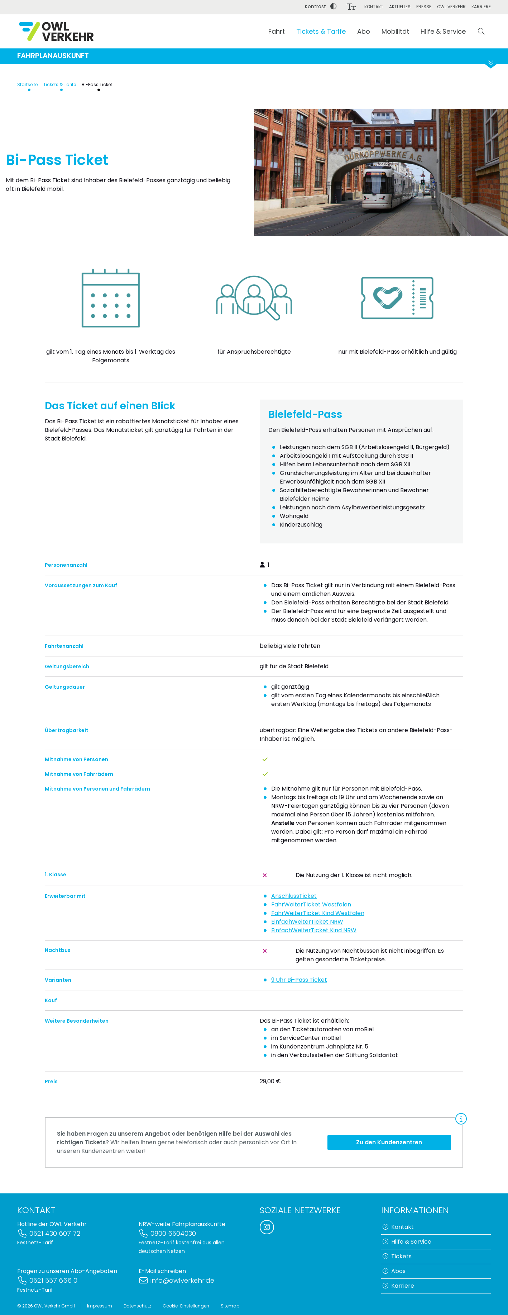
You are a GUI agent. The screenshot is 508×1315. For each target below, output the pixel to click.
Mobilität (395, 31)
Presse (423, 7)
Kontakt (373, 7)
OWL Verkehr (451, 7)
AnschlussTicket (294, 903)
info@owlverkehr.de (177, 1280)
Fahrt (276, 31)
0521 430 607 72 (49, 1233)
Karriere (481, 7)
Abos (394, 1271)
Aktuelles (400, 7)
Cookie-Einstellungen (186, 1306)
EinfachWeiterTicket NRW (307, 929)
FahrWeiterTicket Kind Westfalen (317, 920)
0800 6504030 (167, 1233)
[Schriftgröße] (351, 6)
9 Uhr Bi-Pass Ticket (299, 987)
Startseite (27, 92)
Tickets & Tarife (321, 31)
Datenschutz (137, 1306)
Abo (363, 31)
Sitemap (230, 1306)
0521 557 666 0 (47, 1280)
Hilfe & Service (443, 31)
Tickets (397, 1256)
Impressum (99, 1306)
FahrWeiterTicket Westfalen (311, 912)
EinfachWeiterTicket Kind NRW (313, 937)
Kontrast (321, 6)
